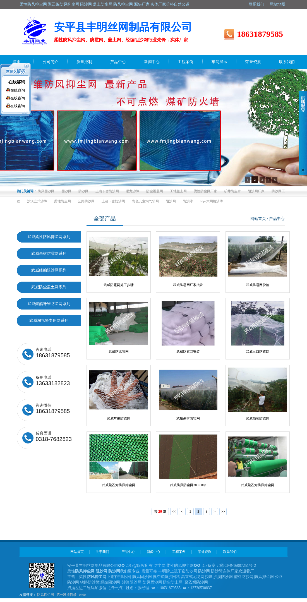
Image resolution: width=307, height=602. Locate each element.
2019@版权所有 (139, 565)
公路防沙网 (86, 201)
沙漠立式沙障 (37, 201)
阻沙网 (171, 201)
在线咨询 (16, 82)
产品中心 (128, 552)
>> (223, 512)
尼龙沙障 (132, 191)
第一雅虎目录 (66, 595)
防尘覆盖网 (154, 191)
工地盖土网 (178, 191)
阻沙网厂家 (256, 191)
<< (174, 512)
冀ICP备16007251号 (236, 565)
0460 (82, 595)
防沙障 (188, 201)
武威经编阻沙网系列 (48, 270)
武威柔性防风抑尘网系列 (48, 237)
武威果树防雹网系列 (48, 253)
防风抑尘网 (45, 595)
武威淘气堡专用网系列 (48, 320)
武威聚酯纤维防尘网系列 (48, 304)
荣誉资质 (204, 552)
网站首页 (258, 219)
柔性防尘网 (62, 201)
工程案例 (179, 552)
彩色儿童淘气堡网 (145, 201)
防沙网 (83, 191)
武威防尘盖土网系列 (48, 287)
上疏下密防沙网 (107, 191)
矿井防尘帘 (232, 191)
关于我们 (102, 552)
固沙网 (66, 191)
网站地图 (277, 4)
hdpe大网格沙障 (211, 201)
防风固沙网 (46, 191)
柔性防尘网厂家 (205, 191)
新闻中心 (153, 552)
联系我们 (256, 4)
